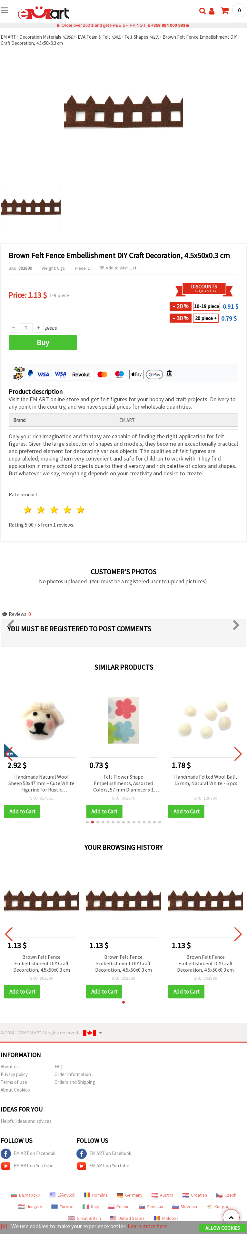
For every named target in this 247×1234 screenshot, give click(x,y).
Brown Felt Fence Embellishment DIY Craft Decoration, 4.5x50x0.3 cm (41, 963)
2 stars (41, 509)
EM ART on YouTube (27, 1166)
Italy (91, 1207)
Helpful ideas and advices (26, 1121)
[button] (87, 822)
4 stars (67, 509)
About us (10, 1067)
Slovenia (184, 1207)
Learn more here (147, 1226)
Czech (226, 1195)
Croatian (195, 1195)
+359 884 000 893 (168, 25)
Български (25, 1195)
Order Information (72, 1074)
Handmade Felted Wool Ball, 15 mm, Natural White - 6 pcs (205, 779)
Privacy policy (14, 1074)
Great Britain (84, 1218)
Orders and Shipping (74, 1082)
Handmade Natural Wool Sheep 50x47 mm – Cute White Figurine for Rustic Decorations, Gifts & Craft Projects (41, 783)
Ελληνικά (62, 1195)
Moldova (166, 1218)
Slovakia (151, 1207)
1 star (28, 509)
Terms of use (14, 1082)
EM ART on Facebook (28, 1154)
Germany (130, 1195)
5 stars (80, 509)
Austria (162, 1195)
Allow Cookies (222, 1228)
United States (127, 1218)
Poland (119, 1207)
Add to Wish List (118, 268)
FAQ (58, 1067)
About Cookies (15, 1090)
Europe (62, 1206)
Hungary (30, 1207)
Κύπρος (217, 1206)
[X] (4, 1226)
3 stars (54, 509)
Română (96, 1195)
